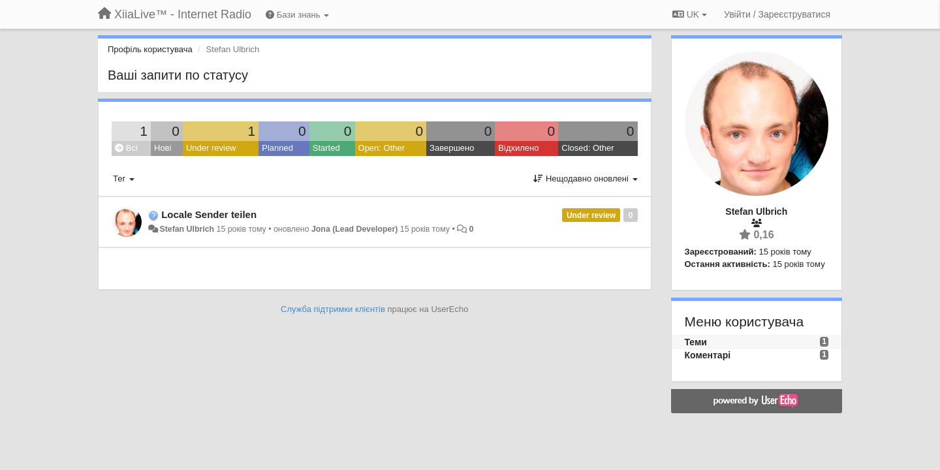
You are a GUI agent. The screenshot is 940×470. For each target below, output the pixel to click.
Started (326, 148)
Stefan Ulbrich (186, 229)
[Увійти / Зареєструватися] (777, 14)
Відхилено (518, 148)
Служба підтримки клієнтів (333, 309)
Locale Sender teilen (209, 214)
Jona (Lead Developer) (354, 229)
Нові (162, 148)
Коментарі (708, 355)
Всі (126, 148)
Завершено (452, 148)
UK (689, 14)
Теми (696, 342)
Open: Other (381, 148)
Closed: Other (587, 148)
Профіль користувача (150, 49)
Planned (277, 148)
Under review (211, 148)
